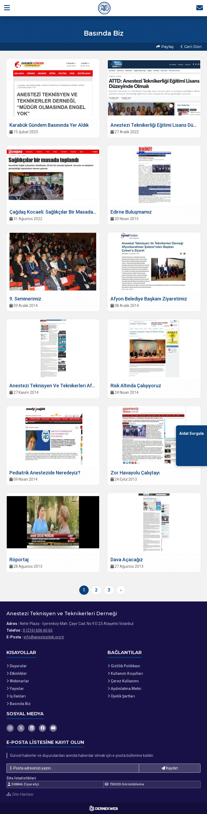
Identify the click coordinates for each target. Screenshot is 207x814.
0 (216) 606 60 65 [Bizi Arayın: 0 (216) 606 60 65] (38, 630)
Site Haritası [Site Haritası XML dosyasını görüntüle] (19, 794)
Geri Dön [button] (191, 46)
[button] (7, 8)
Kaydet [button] (169, 768)
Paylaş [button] (165, 46)
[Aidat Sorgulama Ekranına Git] (191, 445)
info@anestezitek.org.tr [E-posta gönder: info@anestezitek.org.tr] (44, 637)
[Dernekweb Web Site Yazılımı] (104, 808)
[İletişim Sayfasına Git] (199, 8)
